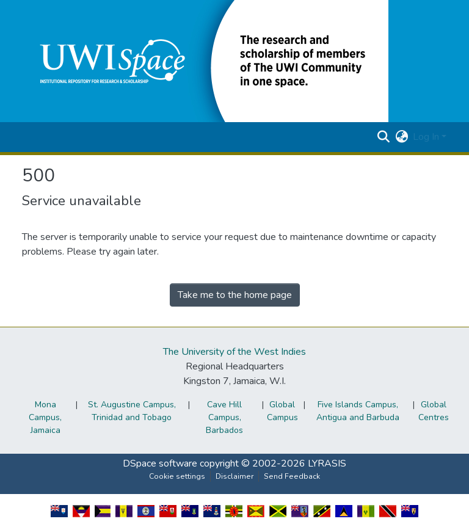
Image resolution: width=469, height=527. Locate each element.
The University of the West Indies (234, 351)
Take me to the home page (235, 295)
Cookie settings (177, 476)
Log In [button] (427, 137)
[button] (205, 60)
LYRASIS (327, 463)
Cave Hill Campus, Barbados (224, 417)
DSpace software (160, 463)
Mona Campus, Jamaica (45, 417)
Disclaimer (234, 476)
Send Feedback (292, 476)
